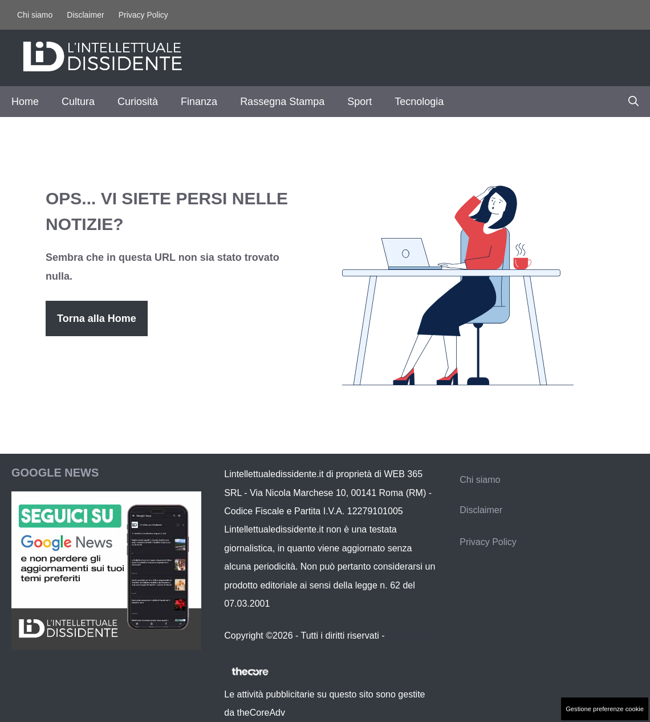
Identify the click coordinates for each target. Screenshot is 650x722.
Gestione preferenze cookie (605, 708)
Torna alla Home (96, 318)
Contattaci (407, 635)
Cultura (78, 101)
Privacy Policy (143, 14)
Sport (359, 101)
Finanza (199, 101)
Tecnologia (419, 101)
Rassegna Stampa (282, 101)
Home (25, 101)
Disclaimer (85, 14)
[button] (633, 101)
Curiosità (137, 101)
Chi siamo (34, 14)
